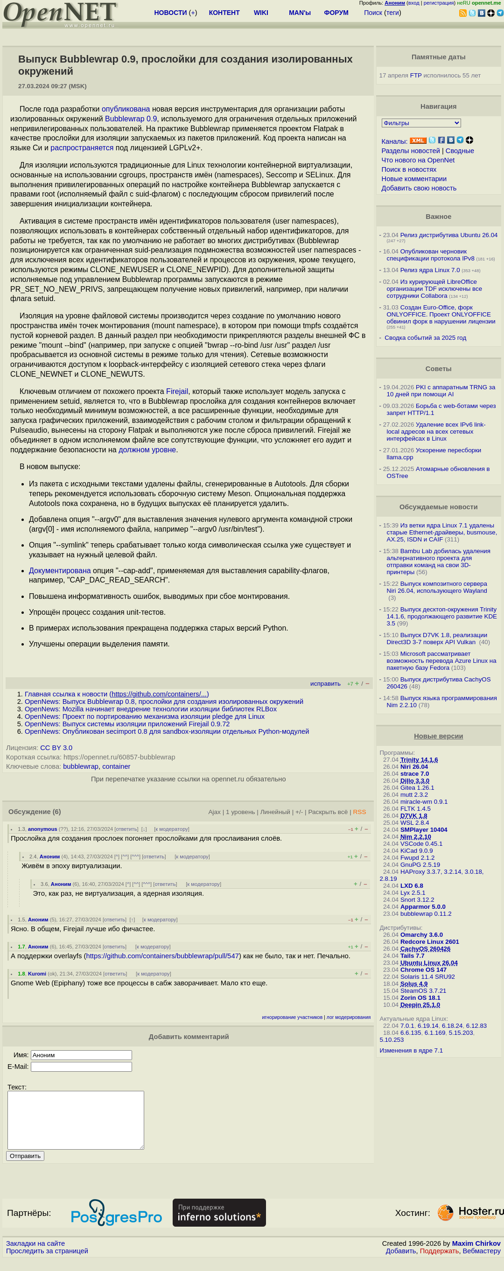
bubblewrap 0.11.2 (426, 913)
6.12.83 (476, 1025)
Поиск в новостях (409, 169)
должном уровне (147, 450)
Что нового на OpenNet (418, 160)
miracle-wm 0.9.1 (424, 801)
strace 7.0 (414, 773)
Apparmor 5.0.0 (423, 906)
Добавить (401, 1262)
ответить (126, 829)
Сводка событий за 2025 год (425, 337)
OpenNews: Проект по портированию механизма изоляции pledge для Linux (145, 716)
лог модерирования (349, 1017)
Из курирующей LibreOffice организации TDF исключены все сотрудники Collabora (435, 288)
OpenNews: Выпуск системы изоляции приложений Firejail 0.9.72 (127, 724)
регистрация (439, 3)
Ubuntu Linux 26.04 (429, 962)
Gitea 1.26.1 (417, 787)
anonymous (42, 829)
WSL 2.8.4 (414, 822)
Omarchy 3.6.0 (421, 934)
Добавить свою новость (419, 188)
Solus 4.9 (414, 983)
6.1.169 (435, 1032)
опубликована (126, 109)
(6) (57, 811)
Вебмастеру (482, 1262)
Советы (439, 368)
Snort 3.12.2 (417, 899)
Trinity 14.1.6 (419, 759)
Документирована (60, 571)
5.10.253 (392, 1039)
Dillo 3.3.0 (414, 780)
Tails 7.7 (412, 955)
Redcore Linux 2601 (429, 941)
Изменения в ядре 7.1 (411, 1050)
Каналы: (395, 141)
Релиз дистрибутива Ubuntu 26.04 (449, 235)
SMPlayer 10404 (424, 829)
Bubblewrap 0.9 (131, 119)
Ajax (214, 811)
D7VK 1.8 (413, 815)
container (116, 766)
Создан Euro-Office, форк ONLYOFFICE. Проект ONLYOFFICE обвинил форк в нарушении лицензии (441, 314)
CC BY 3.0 (56, 747)
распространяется (81, 148)
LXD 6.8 (411, 885)
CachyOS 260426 (425, 948)
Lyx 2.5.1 (413, 892)
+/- (299, 811)
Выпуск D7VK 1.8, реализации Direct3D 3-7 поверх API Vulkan (437, 639)
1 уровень (240, 811)
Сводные (460, 150)
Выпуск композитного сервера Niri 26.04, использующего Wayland (437, 587)
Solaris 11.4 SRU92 (427, 976)
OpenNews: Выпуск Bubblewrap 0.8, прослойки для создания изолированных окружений (164, 701)
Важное (438, 216)
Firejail (177, 391)
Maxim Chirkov (476, 1254)
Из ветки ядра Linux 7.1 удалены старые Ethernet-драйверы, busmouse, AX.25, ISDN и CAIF (442, 532)
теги (392, 12)
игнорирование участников (292, 1017)
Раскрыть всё (328, 811)
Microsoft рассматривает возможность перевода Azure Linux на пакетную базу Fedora (442, 660)
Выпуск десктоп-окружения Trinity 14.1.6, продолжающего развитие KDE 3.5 (442, 616)
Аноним (50, 856)
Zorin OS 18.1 (420, 997)
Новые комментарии (414, 179)
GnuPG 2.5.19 (420, 864)
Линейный (275, 811)
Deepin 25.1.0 (420, 1004)
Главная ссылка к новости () (117, 694)
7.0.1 (407, 1025)
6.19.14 (428, 1025)
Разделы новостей (411, 150)
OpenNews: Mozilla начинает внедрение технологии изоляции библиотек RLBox (151, 709)
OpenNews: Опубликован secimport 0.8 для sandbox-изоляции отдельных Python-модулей (167, 731)
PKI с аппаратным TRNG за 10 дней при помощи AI (441, 391)
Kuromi (37, 973)
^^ (124, 856)
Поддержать (439, 1262)
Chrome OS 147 (423, 969)
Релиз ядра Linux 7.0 (430, 270)
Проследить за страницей (47, 1262)
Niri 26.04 (414, 766)
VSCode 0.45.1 (421, 843)
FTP (416, 75)
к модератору (171, 829)
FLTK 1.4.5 (415, 808)
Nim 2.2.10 (415, 836)
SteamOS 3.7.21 (423, 990)
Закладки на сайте (35, 1254)
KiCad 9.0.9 (416, 850)
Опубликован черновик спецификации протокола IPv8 (431, 255)
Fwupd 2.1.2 (417, 857)
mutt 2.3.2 (414, 794)
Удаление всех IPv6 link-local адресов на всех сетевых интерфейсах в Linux (436, 431)
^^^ (135, 856)
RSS (359, 811)
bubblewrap (80, 766)
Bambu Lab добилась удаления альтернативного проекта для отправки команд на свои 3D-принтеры (438, 562)
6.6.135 (410, 1032)
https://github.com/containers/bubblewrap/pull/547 (162, 956)
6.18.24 (452, 1025)
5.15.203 (461, 1032)
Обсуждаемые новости (438, 507)
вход (414, 3)
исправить (325, 683)
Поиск (373, 12)
